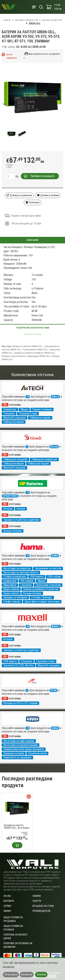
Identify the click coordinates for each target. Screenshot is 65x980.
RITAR (53, 690)
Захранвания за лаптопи (48, 568)
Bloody (54, 446)
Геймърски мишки (13, 421)
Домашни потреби (13, 753)
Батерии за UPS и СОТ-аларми (20, 703)
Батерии (7, 508)
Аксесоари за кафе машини (18, 740)
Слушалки (9, 413)
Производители (41, 911)
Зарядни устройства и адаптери (21, 519)
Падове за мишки (42, 409)
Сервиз (7, 906)
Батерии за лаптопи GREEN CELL (27, 346)
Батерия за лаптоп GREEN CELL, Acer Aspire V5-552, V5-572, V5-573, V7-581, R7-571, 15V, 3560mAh (16, 826)
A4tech (55, 396)
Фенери (21, 508)
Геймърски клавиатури (44, 459)
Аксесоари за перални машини (20, 745)
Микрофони (9, 585)
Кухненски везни (37, 753)
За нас (7, 896)
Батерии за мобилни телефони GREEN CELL (34, 353)
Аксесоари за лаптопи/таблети (20, 572)
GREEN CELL (34, 23)
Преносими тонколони (48, 585)
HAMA (55, 555)
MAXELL (56, 626)
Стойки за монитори (14, 576)
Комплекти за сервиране (17, 757)
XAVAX (55, 728)
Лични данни (10, 974)
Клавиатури (9, 409)
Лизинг (7, 911)
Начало (7, 20)
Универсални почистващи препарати (23, 749)
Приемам (41, 974)
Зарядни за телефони (15, 597)
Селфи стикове (11, 601)
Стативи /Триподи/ (41, 597)
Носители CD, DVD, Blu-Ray (18, 665)
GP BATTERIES (10, 496)
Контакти (8, 901)
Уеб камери (26, 580)
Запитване (32, 202)
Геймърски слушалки (15, 459)
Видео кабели (11, 589)
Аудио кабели (11, 593)
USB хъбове (54, 576)
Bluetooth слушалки (14, 417)
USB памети (36, 576)
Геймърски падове (40, 417)
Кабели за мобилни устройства (40, 589)
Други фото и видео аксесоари (42, 601)
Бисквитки (26, 974)
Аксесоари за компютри (17, 568)
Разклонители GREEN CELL (35, 349)
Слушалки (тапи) (28, 413)
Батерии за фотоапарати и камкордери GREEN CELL (26, 356)
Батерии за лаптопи (52, 20)
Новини (37, 896)
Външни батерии (12, 530)
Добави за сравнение (19, 195)
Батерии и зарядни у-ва (26, 20)
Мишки (24, 409)
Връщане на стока (43, 906)
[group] (32, 97)
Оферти (37, 901)
